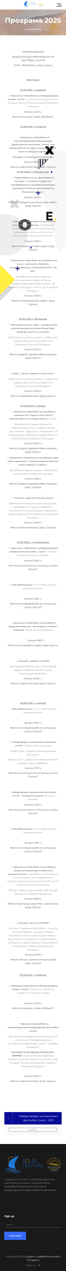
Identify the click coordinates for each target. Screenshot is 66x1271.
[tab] (33, 1118)
